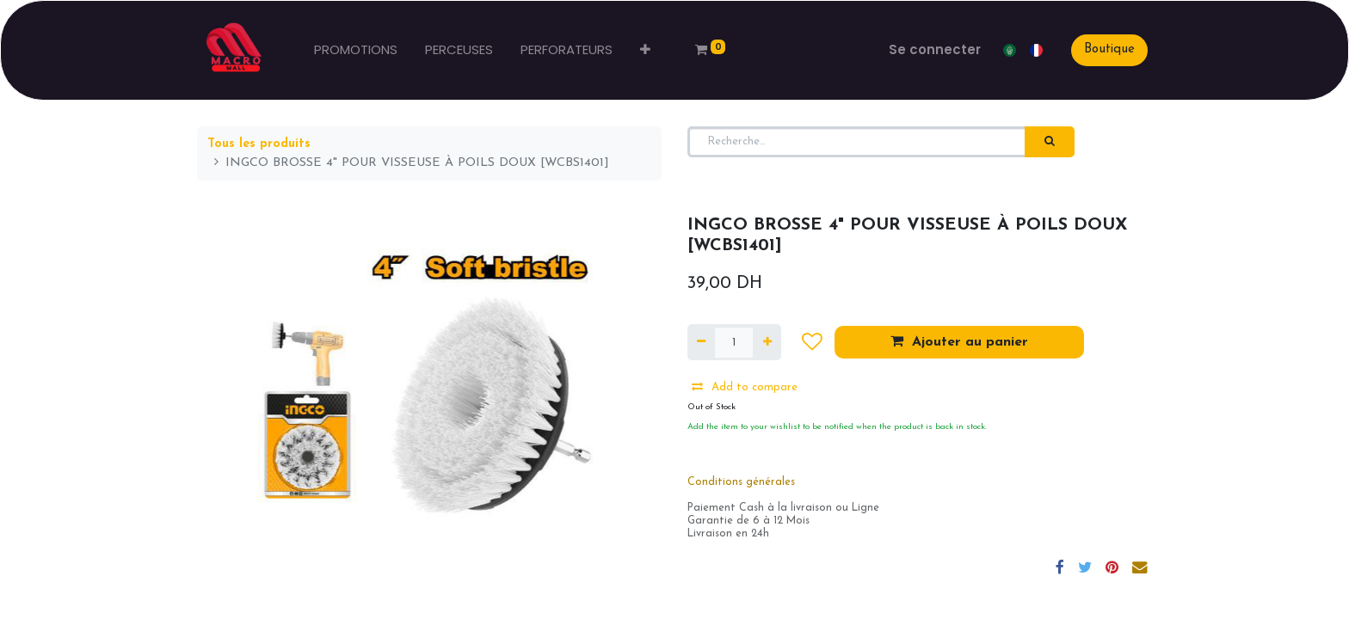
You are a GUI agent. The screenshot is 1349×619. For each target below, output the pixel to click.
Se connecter (935, 49)
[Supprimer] (701, 342)
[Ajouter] (766, 342)
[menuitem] (355, 50)
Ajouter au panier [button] (959, 341)
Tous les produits (259, 144)
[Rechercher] (1050, 141)
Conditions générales (741, 482)
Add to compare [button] (745, 387)
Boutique (1109, 49)
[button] (645, 50)
